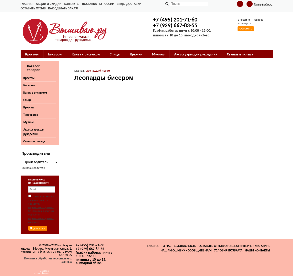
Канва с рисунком (35, 93)
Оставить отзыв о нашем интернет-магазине (234, 246)
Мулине (28, 122)
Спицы (27, 100)
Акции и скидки (49, 4)
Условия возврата (228, 250)
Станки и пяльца (34, 141)
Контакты (72, 4)
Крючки (28, 107)
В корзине (250, 19)
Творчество (30, 115)
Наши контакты (257, 250)
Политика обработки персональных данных (48, 260)
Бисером (29, 85)
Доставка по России (98, 4)
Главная (27, 4)
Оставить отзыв (33, 8)
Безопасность (185, 246)
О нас (167, 246)
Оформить (245, 28)
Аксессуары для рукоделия (33, 132)
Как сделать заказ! (63, 8)
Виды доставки (129, 4)
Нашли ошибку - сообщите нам (186, 250)
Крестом (29, 78)
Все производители (33, 168)
